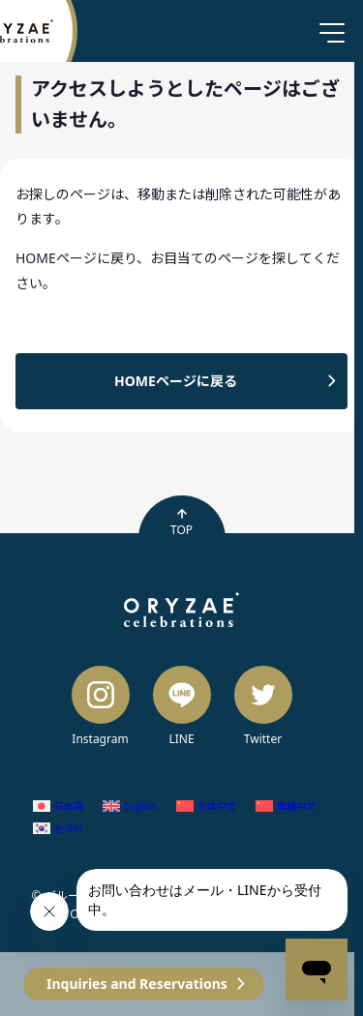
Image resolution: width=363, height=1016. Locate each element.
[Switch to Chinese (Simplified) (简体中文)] (206, 805)
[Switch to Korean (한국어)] (58, 829)
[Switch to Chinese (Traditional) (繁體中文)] (285, 805)
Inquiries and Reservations (136, 983)
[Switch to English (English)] (129, 805)
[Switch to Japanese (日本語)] (58, 805)
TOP (181, 522)
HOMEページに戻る (175, 381)
